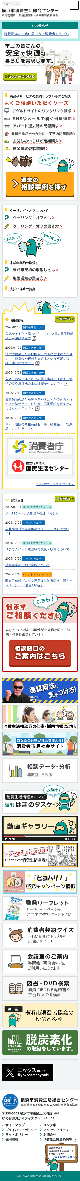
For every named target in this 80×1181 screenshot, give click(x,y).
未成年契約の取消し (24, 263)
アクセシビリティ (56, 1130)
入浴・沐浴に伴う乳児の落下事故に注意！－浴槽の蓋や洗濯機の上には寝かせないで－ (39, 381)
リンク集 (49, 1125)
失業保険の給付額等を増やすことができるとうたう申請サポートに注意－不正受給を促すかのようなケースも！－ (39, 404)
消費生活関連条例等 (60, 1139)
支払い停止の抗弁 (22, 289)
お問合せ (49, 1134)
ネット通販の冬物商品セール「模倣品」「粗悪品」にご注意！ (39, 426)
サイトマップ (15, 1125)
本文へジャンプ (11, 3)
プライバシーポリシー (21, 1130)
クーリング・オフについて (29, 210)
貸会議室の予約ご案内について (27, 565)
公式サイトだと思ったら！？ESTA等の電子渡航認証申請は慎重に (39, 336)
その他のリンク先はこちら (55, 484)
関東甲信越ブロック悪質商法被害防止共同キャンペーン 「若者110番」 (39, 582)
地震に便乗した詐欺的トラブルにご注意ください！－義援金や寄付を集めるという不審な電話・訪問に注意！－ (39, 358)
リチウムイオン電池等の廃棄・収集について (37, 549)
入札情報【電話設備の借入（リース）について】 (37, 531)
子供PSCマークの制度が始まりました (32, 513)
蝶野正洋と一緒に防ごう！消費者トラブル (36, 33)
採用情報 (11, 1139)
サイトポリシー (16, 1134)
